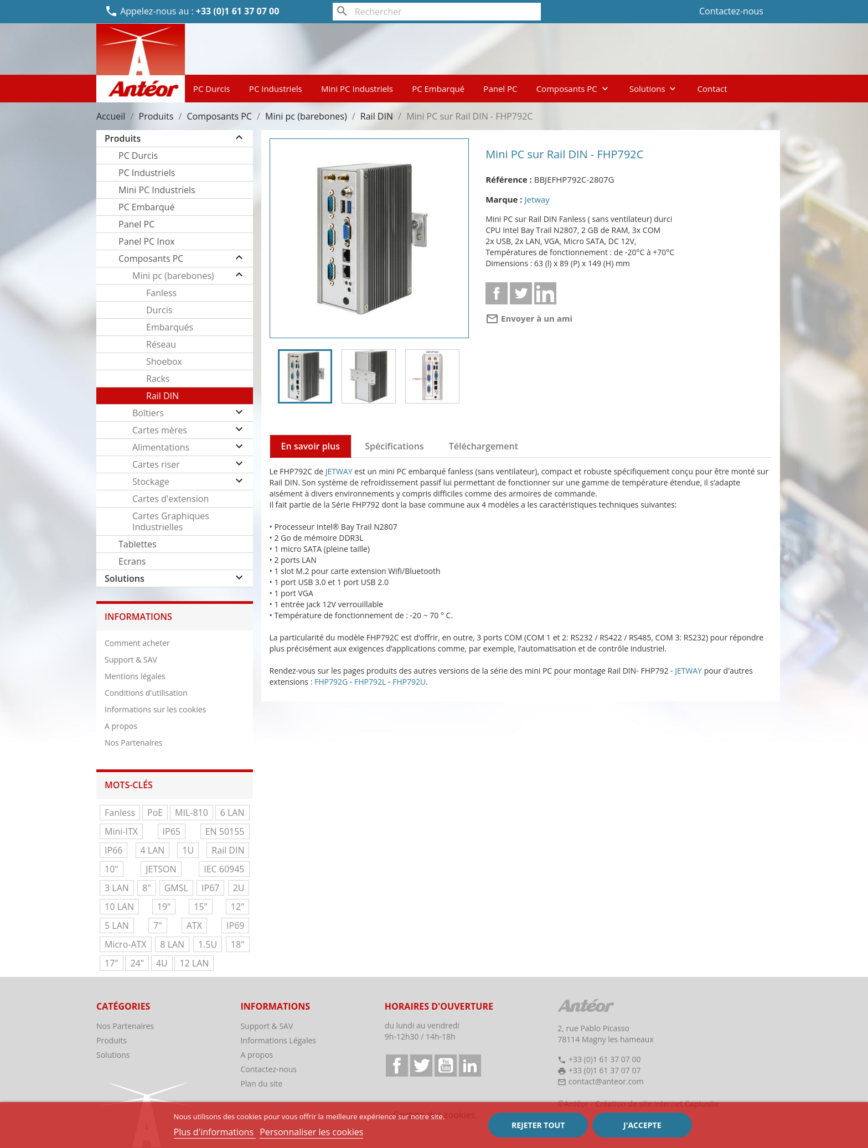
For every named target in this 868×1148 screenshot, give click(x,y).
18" (238, 944)
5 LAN (117, 925)
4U (162, 963)
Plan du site (261, 1083)
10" (111, 869)
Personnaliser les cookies (311, 1132)
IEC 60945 (224, 869)
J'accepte (642, 1125)
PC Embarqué (438, 88)
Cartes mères (159, 430)
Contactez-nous (731, 11)
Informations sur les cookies (155, 709)
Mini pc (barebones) (173, 276)
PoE (155, 812)
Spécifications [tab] (394, 446)
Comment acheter (137, 643)
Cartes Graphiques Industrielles (170, 521)
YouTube (446, 1065)
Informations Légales (278, 1040)
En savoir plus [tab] (310, 446)
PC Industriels (275, 88)
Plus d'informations (215, 1132)
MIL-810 (191, 812)
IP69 (235, 925)
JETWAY (339, 471)
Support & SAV (131, 659)
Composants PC (573, 88)
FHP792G (331, 681)
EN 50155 (225, 831)
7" (157, 925)
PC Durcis (211, 88)
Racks (157, 379)
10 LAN (119, 907)
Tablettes (137, 544)
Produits (123, 138)
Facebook (397, 1065)
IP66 (113, 850)
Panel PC (500, 88)
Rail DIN (162, 396)
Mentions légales (135, 676)
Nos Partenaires (133, 742)
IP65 (171, 831)
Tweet (521, 293)
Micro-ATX (126, 944)
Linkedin (545, 293)
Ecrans (132, 561)
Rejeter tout (538, 1125)
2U (239, 888)
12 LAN (194, 963)
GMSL (176, 888)
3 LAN (117, 888)
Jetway (536, 199)
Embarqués (169, 327)
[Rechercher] (437, 11)
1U (188, 850)
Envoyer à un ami (528, 318)
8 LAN (172, 944)
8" (146, 888)
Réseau (161, 344)
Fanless (161, 293)
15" (201, 907)
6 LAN (232, 812)
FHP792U (409, 681)
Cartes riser (156, 464)
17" (111, 963)
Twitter (421, 1065)
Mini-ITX (121, 831)
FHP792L (370, 681)
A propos (121, 726)
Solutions (654, 88)
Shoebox (164, 361)
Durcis (159, 310)
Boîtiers (148, 413)
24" (137, 963)
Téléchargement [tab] (483, 446)
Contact (712, 88)
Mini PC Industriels (357, 88)
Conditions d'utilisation (146, 692)
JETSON (161, 869)
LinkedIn (470, 1065)
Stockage (150, 481)
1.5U (207, 944)
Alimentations (160, 447)
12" (238, 907)
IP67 (210, 888)
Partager (496, 293)
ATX (194, 925)
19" (164, 907)
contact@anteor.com (606, 1081)
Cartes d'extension (170, 499)
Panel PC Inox (146, 241)
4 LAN (153, 850)
